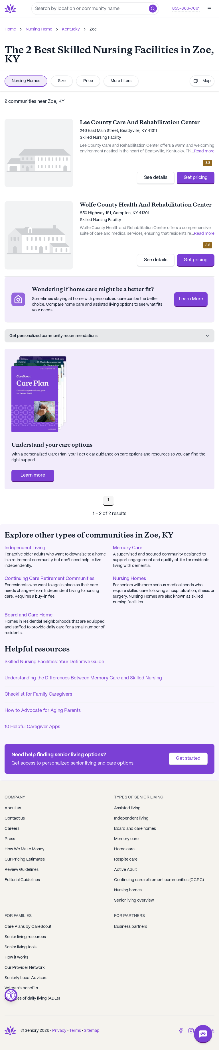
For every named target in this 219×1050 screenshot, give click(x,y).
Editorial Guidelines (22, 880)
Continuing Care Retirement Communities (49, 579)
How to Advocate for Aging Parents (43, 710)
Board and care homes (135, 829)
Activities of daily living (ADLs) (32, 998)
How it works (16, 957)
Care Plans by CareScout (28, 927)
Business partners (130, 927)
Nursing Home (39, 29)
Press (10, 839)
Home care (124, 849)
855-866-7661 (186, 9)
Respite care (125, 859)
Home (10, 29)
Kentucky (71, 29)
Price (88, 81)
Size (62, 81)
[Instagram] (191, 1030)
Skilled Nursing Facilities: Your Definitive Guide (54, 662)
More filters (121, 81)
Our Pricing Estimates (25, 859)
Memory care (126, 839)
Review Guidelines (21, 870)
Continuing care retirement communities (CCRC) (159, 880)
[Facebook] (181, 1030)
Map (202, 81)
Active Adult (125, 870)
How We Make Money (24, 849)
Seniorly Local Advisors (26, 978)
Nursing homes (128, 890)
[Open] (209, 8)
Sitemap (92, 1031)
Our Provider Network (25, 968)
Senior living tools (20, 947)
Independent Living (25, 548)
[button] (153, 9)
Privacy (59, 1031)
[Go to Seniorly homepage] (11, 8)
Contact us (15, 818)
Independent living (131, 818)
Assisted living (127, 808)
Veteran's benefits (21, 988)
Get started (188, 758)
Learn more (33, 475)
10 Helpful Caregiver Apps (32, 727)
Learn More (191, 299)
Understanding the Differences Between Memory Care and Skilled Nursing (83, 678)
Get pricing (196, 177)
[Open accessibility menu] (11, 995)
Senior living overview (134, 900)
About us (13, 808)
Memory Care (127, 548)
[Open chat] (203, 1034)
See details (155, 177)
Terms (75, 1031)
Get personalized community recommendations (109, 336)
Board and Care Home (28, 615)
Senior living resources (25, 937)
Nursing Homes (26, 81)
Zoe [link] (93, 29)
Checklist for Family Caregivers (38, 694)
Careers (12, 829)
